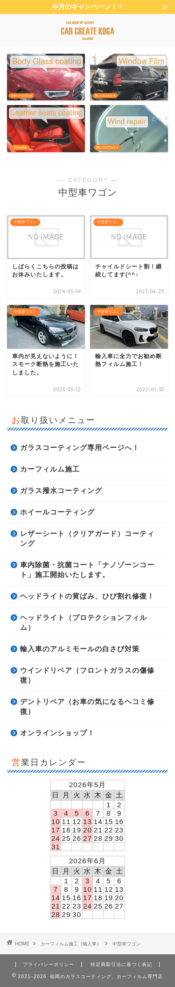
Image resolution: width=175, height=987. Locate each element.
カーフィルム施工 (50, 469)
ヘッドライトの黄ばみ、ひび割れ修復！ (87, 596)
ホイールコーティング (57, 512)
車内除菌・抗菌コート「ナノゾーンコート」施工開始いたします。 (87, 569)
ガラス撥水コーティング (61, 490)
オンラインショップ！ (57, 733)
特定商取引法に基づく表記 (121, 964)
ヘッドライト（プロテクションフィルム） (83, 622)
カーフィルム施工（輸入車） (71, 943)
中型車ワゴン (126, 943)
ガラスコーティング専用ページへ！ (80, 447)
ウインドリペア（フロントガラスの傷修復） (87, 675)
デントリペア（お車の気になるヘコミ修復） (87, 706)
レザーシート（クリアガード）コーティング (87, 538)
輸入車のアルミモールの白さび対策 (80, 649)
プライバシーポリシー (48, 964)
